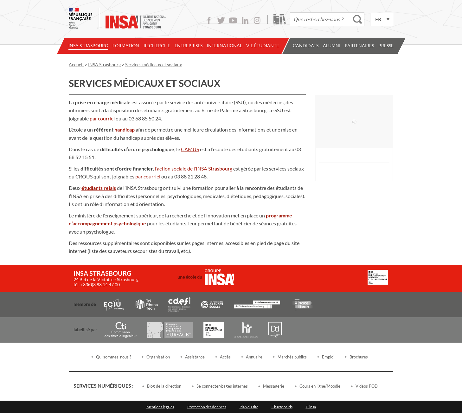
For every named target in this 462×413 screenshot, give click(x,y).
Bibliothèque (279, 19)
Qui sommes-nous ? (113, 356)
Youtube (233, 20)
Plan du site (249, 406)
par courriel (102, 118)
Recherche (157, 45)
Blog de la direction (164, 386)
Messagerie (273, 386)
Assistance (195, 356)
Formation (125, 45)
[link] (102, 118)
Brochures (359, 356)
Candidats (305, 45)
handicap (124, 129)
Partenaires (359, 45)
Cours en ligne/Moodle (319, 386)
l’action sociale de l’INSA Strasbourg (193, 168)
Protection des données (206, 406)
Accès (225, 356)
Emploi (328, 356)
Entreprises (188, 45)
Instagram (257, 20)
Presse (386, 45)
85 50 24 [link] (151, 118)
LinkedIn (245, 20)
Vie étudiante (262, 45)
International (224, 45)
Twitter (221, 20)
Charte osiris (282, 406)
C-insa (311, 406)
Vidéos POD (367, 386)
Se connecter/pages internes (222, 386)
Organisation (158, 356)
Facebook (209, 20)
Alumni (331, 45)
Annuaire (254, 356)
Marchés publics (292, 356)
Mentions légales (160, 406)
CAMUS (190, 149)
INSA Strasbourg (88, 45)
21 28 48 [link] (197, 176)
